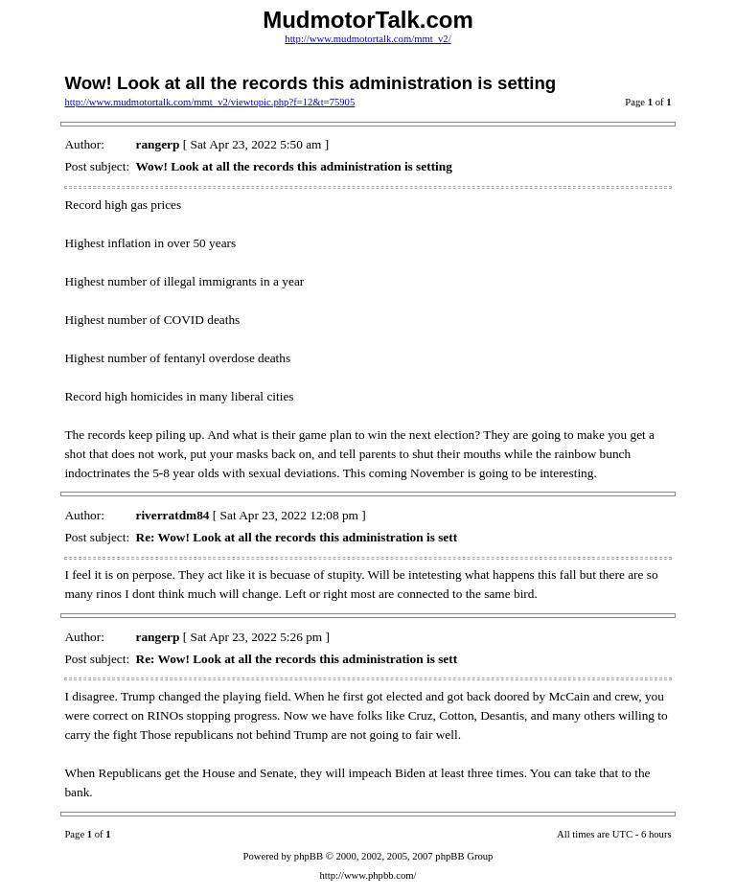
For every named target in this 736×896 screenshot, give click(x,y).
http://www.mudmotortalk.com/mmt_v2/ (367, 39)
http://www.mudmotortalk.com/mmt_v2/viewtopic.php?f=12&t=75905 (209, 102)
